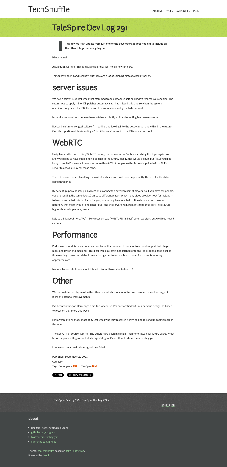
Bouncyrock (68, 366)
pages (169, 11)
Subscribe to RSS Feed (43, 441)
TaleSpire (89, 366)
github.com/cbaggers (43, 432)
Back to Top (168, 404)
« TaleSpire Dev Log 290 (65, 400)
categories (183, 11)
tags (196, 11)
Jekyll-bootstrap (75, 450)
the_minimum (46, 450)
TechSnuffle (49, 9)
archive (158, 11)
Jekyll (46, 455)
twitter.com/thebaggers (44, 437)
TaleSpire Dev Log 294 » (95, 400)
